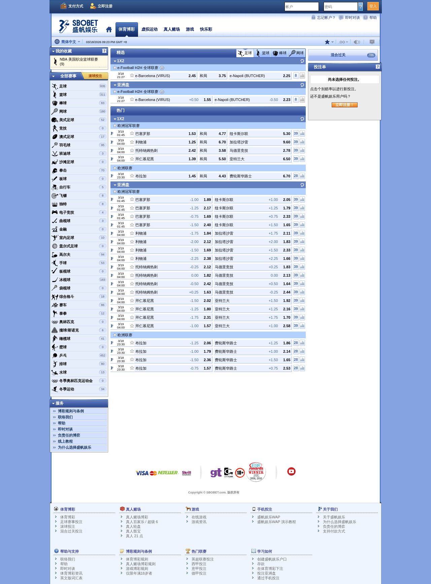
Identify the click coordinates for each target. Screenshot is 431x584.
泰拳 (79, 313)
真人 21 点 (134, 536)
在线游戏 (199, 517)
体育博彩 (127, 29)
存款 (261, 564)
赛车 (79, 305)
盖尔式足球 (79, 246)
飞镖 (79, 195)
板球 (79, 178)
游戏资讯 (199, 522)
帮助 (373, 17)
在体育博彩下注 (270, 568)
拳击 (79, 170)
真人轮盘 (133, 526)
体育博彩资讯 (71, 573)
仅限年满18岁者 (139, 573)
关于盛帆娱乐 (334, 517)
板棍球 (79, 271)
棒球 (79, 103)
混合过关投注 (71, 531)
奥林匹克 (79, 321)
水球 (79, 372)
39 (296, 133)
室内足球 (79, 237)
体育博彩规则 (137, 559)
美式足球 (79, 120)
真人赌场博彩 (137, 517)
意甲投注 (199, 568)
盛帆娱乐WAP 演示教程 (276, 522)
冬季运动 (79, 389)
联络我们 (65, 417)
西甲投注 (199, 564)
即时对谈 (352, 17)
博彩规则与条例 (71, 411)
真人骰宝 (133, 531)
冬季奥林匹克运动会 (79, 380)
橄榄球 (79, 338)
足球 (79, 86)
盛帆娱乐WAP (268, 517)
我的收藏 (64, 51)
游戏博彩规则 (137, 568)
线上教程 (65, 441)
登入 (373, 6)
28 (296, 176)
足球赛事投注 (71, 522)
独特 (79, 204)
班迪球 (79, 153)
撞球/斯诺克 (79, 330)
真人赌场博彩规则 (141, 564)
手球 (79, 263)
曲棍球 (79, 221)
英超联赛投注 (203, 559)
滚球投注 (95, 76)
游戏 (190, 29)
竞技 (79, 128)
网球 (79, 111)
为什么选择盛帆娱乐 (74, 447)
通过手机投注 (268, 578)
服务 (60, 403)
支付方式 (75, 6)
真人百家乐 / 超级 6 (142, 522)
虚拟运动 (149, 29)
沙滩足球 (79, 162)
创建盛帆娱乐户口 (272, 559)
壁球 (79, 347)
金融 (79, 229)
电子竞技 (79, 212)
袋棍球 (79, 288)
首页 (109, 29)
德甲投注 (199, 573)
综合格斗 (79, 296)
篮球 (79, 94)
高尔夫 (79, 254)
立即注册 (105, 6)
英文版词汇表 (71, 578)
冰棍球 (79, 279)
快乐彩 (206, 29)
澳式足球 (79, 136)
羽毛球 (79, 145)
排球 (79, 364)
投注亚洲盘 (266, 573)
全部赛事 (68, 76)
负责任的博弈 (69, 435)
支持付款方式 (334, 531)
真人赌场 (172, 29)
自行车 (79, 187)
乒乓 (79, 355)
